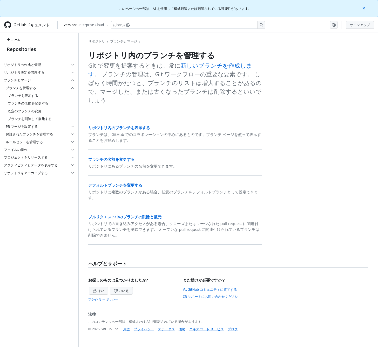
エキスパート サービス (206, 329)
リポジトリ (96, 41)
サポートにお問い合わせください (210, 296)
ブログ (233, 329)
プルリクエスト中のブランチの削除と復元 (125, 217)
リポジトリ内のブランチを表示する (119, 127)
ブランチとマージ (123, 41)
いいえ (121, 290)
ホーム (13, 39)
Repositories (21, 49)
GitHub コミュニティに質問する (210, 289)
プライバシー (144, 329)
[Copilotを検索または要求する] (188, 25)
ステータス (166, 329)
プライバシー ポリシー (103, 299)
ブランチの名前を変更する (111, 159)
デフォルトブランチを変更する (115, 185)
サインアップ (360, 24)
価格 (182, 329)
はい (98, 290)
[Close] (364, 8)
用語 (126, 329)
